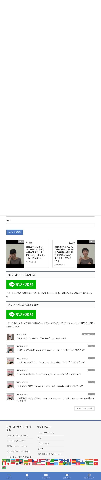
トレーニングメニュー (16, 441)
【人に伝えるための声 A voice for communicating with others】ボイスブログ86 (51, 350)
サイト (9, 220)
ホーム (27, 476)
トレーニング (46, 476)
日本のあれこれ (88, 334)
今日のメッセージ (89, 476)
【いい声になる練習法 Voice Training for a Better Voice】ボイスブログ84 (49, 374)
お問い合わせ (67, 476)
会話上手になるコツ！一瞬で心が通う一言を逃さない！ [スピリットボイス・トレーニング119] (36, 252)
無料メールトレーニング (17, 446)
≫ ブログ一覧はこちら (84, 408)
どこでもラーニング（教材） (19, 451)
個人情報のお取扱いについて (49, 454)
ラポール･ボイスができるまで (19, 457)
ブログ (91, 346)
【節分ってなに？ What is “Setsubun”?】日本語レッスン (41, 338)
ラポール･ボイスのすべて (17, 435)
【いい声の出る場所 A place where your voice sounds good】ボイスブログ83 (50, 386)
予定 (39, 438)
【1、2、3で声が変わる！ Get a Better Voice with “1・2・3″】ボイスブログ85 (51, 362)
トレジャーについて (46, 433)
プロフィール (43, 443)
